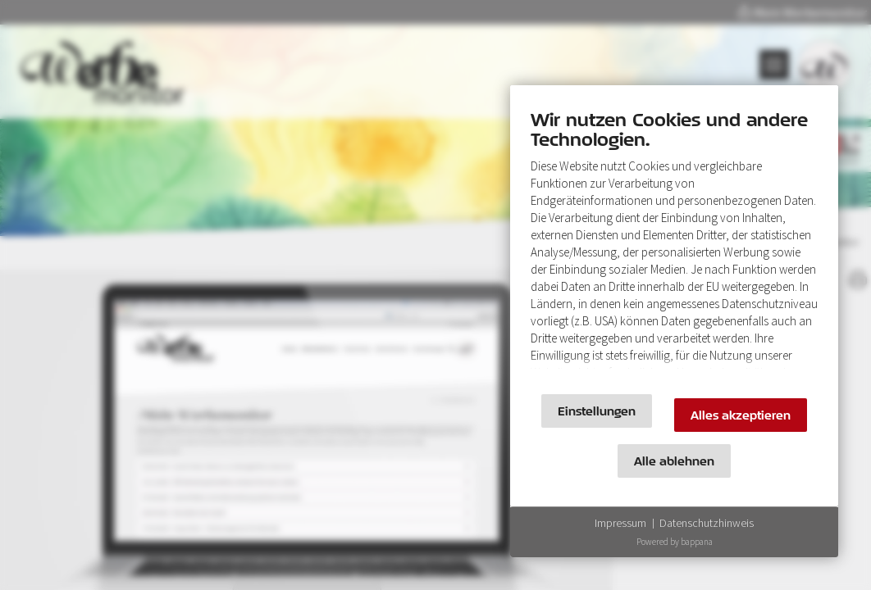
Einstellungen (597, 411)
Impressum (620, 522)
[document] (674, 244)
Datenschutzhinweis (706, 522)
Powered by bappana (674, 541)
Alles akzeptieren (741, 415)
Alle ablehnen (674, 461)
